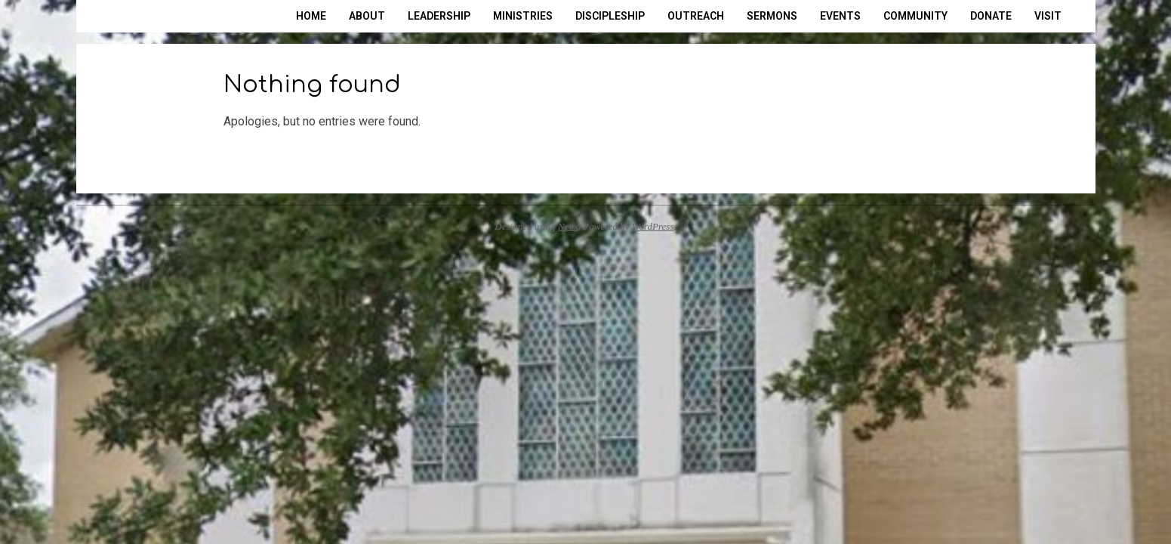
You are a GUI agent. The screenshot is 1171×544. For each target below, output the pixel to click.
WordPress (653, 226)
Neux (568, 226)
